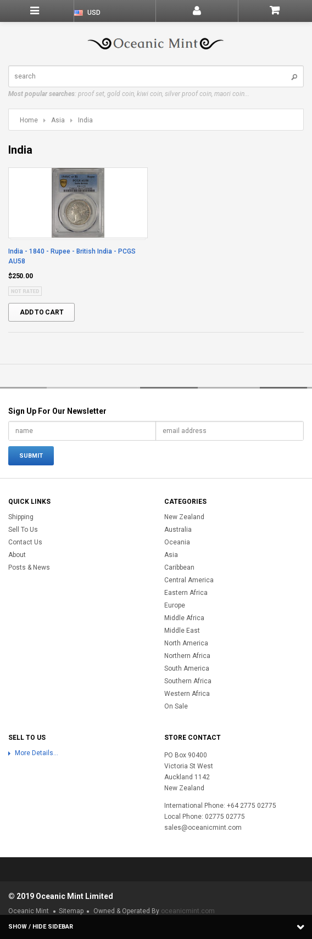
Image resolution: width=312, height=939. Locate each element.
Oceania (177, 542)
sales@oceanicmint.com (203, 827)
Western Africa (187, 694)
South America (186, 668)
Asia (58, 120)
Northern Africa (187, 656)
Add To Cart (41, 312)
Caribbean (179, 567)
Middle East (182, 630)
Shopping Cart (275, 10)
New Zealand (184, 517)
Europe (174, 605)
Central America (189, 580)
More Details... (36, 753)
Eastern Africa (186, 593)
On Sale (176, 706)
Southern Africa (187, 681)
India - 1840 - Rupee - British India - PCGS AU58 (72, 256)
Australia (178, 529)
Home (29, 120)
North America (186, 643)
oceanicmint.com (188, 911)
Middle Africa (184, 618)
